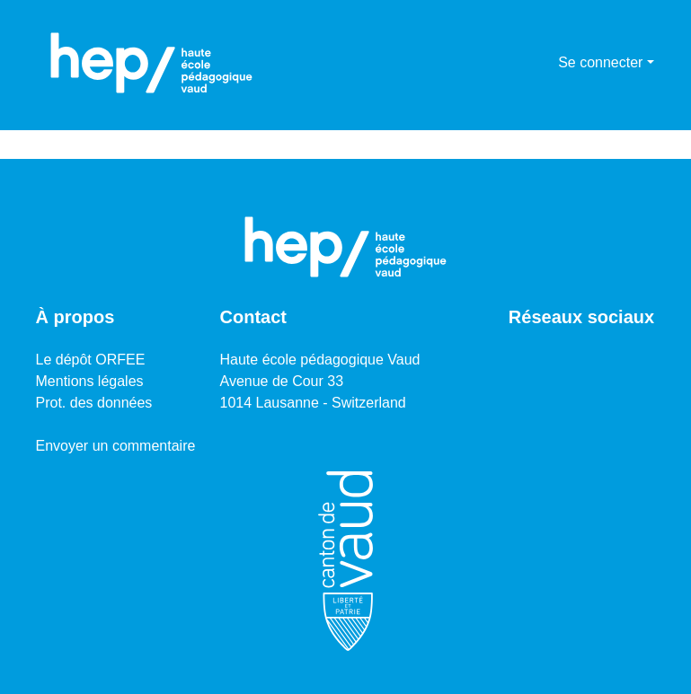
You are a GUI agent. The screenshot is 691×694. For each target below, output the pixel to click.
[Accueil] (152, 63)
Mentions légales (90, 381)
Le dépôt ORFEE (91, 359)
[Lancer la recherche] (515, 63)
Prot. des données (94, 402)
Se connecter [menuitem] (600, 62)
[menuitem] (541, 63)
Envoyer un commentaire (116, 445)
